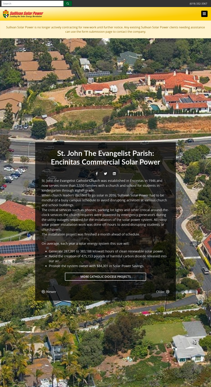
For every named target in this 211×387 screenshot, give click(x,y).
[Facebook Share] (97, 173)
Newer (49, 291)
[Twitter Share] (106, 173)
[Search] (67, 3)
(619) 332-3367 (198, 3)
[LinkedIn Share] (114, 173)
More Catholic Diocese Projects (105, 277)
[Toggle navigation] (204, 14)
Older (162, 291)
